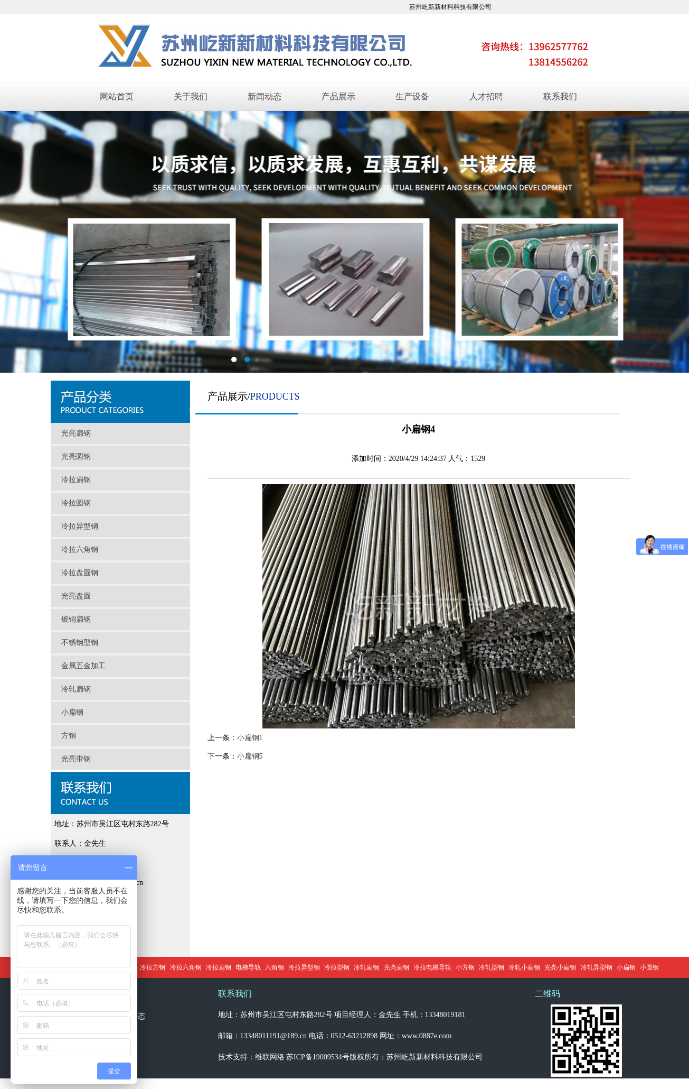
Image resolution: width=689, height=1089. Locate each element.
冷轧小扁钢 (524, 967)
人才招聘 (486, 96)
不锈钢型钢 (79, 643)
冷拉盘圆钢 (79, 573)
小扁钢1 (250, 738)
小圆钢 (649, 967)
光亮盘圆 (76, 596)
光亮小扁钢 (560, 967)
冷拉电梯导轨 (432, 967)
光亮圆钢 (76, 456)
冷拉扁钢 (76, 480)
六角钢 (274, 967)
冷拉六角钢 (79, 549)
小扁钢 (72, 712)
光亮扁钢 (76, 433)
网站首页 (117, 96)
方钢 (68, 736)
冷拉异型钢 (79, 526)
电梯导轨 (248, 967)
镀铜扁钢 (76, 619)
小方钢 (465, 967)
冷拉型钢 (337, 967)
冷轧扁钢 (76, 689)
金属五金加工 (83, 666)
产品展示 (338, 96)
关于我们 (190, 96)
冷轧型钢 (491, 967)
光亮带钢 (76, 759)
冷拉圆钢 (76, 503)
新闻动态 (264, 96)
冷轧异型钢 (596, 967)
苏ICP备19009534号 (318, 1057)
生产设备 (412, 96)
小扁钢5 (250, 756)
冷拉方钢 (152, 967)
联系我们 (560, 96)
